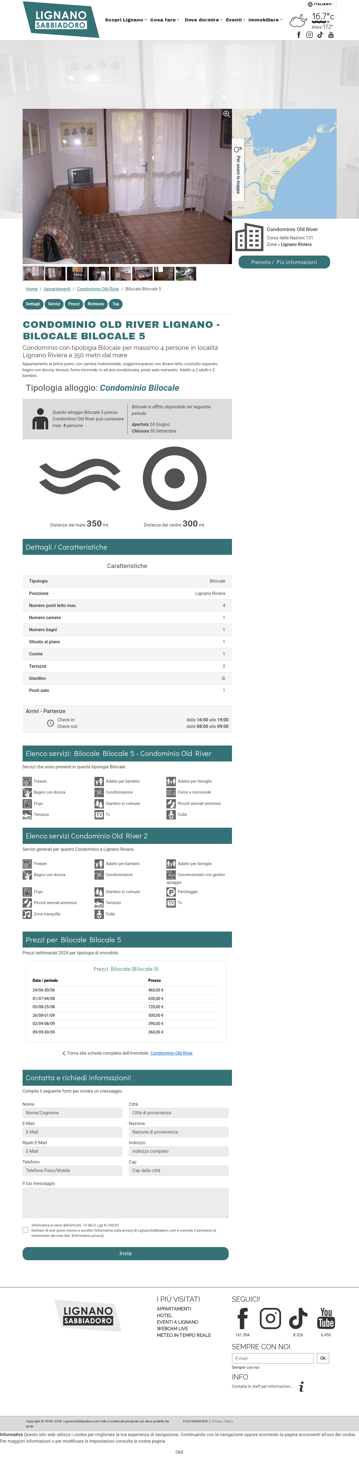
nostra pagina (151, 1441)
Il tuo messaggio (39, 1183)
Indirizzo (137, 1142)
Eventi (234, 20)
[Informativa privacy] (88, 1236)
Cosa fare (163, 20)
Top (115, 304)
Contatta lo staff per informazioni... (263, 1386)
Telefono (31, 1162)
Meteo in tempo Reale (184, 1335)
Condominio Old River (98, 289)
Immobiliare (264, 20)
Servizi (54, 304)
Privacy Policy (222, 1421)
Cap (133, 1162)
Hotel (164, 1315)
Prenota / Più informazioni (284, 262)
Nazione (137, 1123)
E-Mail (29, 1123)
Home (32, 289)
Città (133, 1104)
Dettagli (33, 304)
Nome (28, 1104)
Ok (323, 1358)
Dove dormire (202, 20)
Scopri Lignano (125, 20)
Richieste (96, 304)
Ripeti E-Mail (35, 1142)
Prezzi (74, 304)
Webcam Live (172, 1328)
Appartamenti (57, 289)
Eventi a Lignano (177, 1322)
